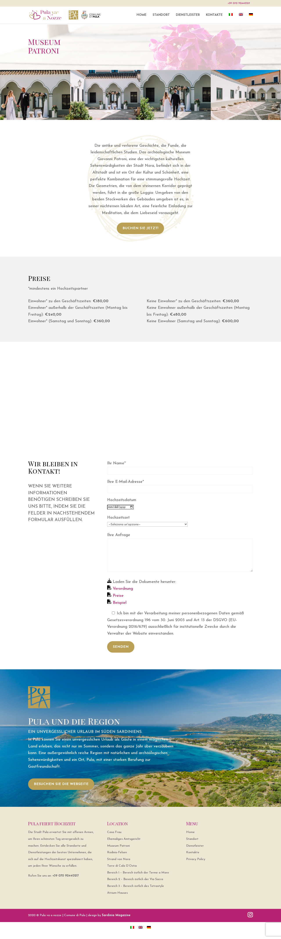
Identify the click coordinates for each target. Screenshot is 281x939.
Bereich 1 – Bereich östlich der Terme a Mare (138, 872)
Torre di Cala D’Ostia (122, 866)
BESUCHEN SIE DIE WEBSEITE (61, 784)
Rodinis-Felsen (117, 852)
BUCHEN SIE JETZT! (140, 228)
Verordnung (122, 589)
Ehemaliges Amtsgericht (123, 839)
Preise (118, 596)
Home (141, 15)
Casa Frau (114, 832)
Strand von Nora (118, 859)
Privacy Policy (195, 859)
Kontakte (214, 15)
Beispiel (119, 603)
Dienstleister (188, 15)
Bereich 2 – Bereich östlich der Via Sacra (135, 879)
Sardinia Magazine (116, 915)
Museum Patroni (118, 845)
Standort (161, 15)
